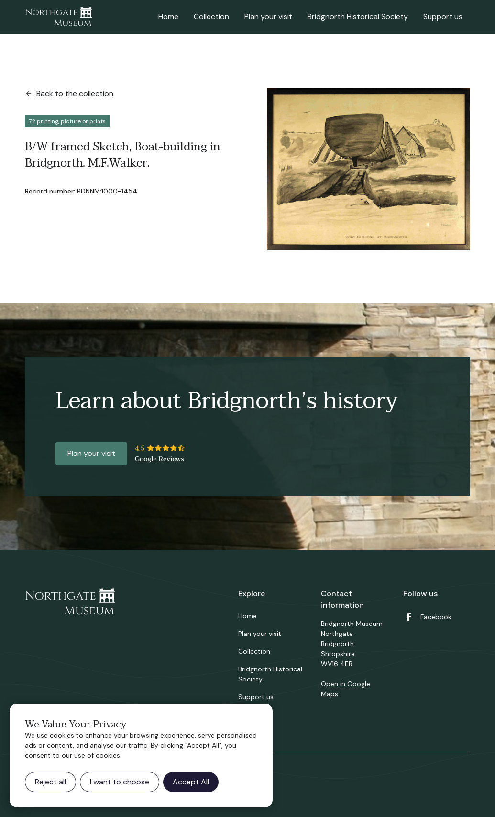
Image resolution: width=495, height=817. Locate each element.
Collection (211, 16)
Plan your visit (268, 16)
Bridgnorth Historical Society (358, 16)
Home (168, 16)
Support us (442, 16)
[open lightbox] (369, 169)
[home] (58, 17)
